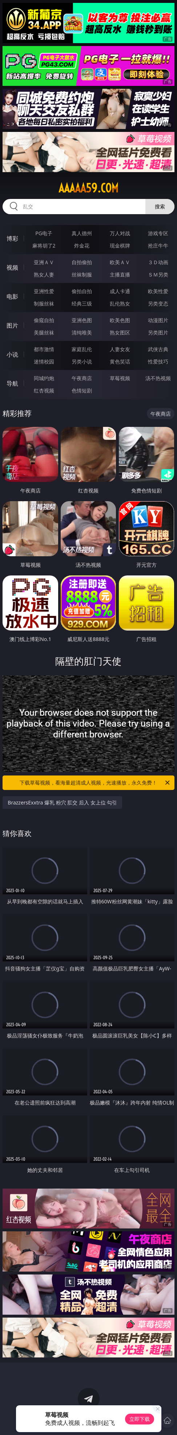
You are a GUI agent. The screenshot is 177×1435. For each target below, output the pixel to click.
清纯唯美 (82, 332)
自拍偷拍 (82, 262)
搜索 (160, 206)
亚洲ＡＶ (44, 262)
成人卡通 (120, 291)
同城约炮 (44, 378)
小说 (12, 354)
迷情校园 (44, 361)
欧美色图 (120, 320)
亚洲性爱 (44, 291)
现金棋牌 (120, 245)
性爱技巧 (158, 361)
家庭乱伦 (82, 349)
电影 (12, 296)
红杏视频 (44, 390)
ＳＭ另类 (158, 274)
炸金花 (81, 245)
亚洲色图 (82, 320)
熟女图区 (120, 332)
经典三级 (82, 303)
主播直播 (120, 274)
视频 (12, 267)
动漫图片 (158, 320)
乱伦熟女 (120, 303)
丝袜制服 (82, 274)
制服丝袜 (44, 303)
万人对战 (120, 233)
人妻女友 (120, 349)
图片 (12, 325)
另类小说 (82, 361)
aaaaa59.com (88, 188)
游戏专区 (158, 233)
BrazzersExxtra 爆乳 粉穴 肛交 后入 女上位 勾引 (62, 802)
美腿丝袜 (44, 332)
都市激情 (44, 349)
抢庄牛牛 (158, 245)
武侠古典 (158, 349)
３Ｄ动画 (158, 262)
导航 (12, 383)
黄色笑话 (120, 361)
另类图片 (158, 332)
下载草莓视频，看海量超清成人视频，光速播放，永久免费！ (95, 782)
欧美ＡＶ (120, 262)
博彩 (12, 238)
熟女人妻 (44, 274)
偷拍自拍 (82, 291)
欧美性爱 (158, 291)
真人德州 (82, 233)
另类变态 (158, 303)
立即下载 (139, 1418)
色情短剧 (82, 390)
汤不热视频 (158, 378)
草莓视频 (120, 378)
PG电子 (43, 233)
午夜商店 (82, 378)
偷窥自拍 (44, 320)
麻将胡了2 (44, 245)
